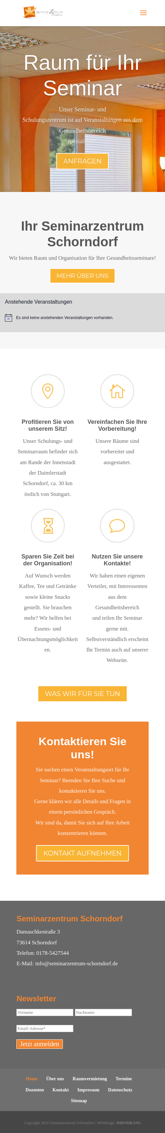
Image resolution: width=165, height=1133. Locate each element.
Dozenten (35, 1089)
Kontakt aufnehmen (82, 853)
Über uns (55, 1078)
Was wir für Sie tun (82, 694)
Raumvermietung (90, 1078)
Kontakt (60, 1089)
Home (32, 1078)
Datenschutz (120, 1089)
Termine (124, 1078)
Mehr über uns (82, 275)
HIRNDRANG (129, 1123)
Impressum (88, 1089)
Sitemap (79, 1100)
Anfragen (83, 170)
